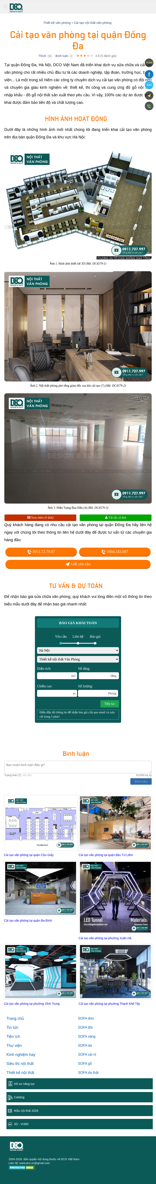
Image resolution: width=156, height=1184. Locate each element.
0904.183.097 (114, 552)
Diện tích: (57, 673)
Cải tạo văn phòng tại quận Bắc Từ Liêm (106, 855)
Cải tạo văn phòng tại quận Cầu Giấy (29, 855)
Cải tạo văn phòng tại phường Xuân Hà (105, 938)
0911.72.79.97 (41, 552)
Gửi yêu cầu (78, 564)
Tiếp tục (109, 703)
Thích (42, 56)
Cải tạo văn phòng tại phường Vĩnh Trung (31, 1003)
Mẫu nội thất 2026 (26, 1110)
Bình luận (61, 56)
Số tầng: (98, 673)
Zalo (149, 84)
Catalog (19, 1097)
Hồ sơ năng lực (24, 1084)
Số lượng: (98, 690)
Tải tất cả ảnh (115, 517)
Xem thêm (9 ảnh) (40, 517)
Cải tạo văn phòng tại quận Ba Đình (28, 920)
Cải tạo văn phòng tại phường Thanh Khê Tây (109, 1003)
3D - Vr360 (21, 1124)
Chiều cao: (57, 690)
